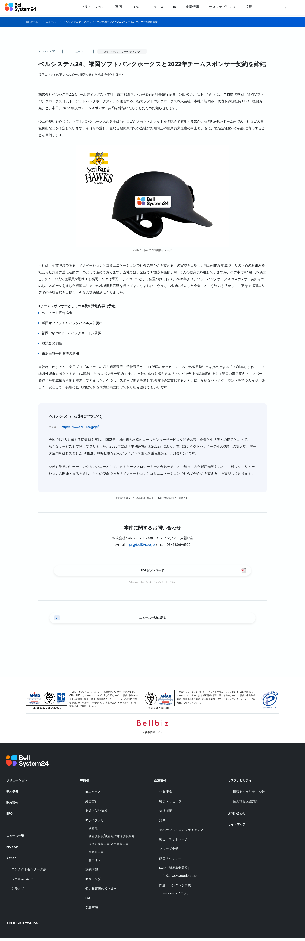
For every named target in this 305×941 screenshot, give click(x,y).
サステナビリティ (228, 8)
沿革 (162, 823)
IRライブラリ (94, 823)
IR (189, 8)
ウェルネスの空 (22, 879)
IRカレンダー (94, 882)
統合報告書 (96, 855)
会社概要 (165, 813)
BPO (157, 8)
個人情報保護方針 (245, 804)
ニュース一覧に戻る (152, 621)
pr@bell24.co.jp (142, 544)
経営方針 (91, 804)
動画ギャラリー (170, 861)
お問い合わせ (238, 813)
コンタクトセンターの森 (28, 869)
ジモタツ (17, 888)
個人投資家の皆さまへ (101, 891)
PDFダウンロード (152, 571)
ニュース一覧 (16, 835)
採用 (249, 8)
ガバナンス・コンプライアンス (181, 832)
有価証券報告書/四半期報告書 (109, 847)
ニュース (176, 8)
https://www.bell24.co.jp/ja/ (80, 427)
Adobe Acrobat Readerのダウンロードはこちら (152, 584)
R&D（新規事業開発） (175, 870)
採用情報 (13, 806)
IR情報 (85, 783)
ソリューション (118, 8)
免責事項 (91, 910)
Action (12, 858)
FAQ (88, 901)
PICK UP (13, 846)
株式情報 (91, 872)
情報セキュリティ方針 (249, 794)
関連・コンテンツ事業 (175, 888)
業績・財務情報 (96, 813)
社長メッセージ (170, 804)
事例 (142, 8)
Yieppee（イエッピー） (179, 896)
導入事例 (13, 794)
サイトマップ (238, 825)
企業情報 (203, 8)
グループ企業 (168, 851)
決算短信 (95, 831)
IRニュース (93, 794)
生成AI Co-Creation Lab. (180, 879)
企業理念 (165, 794)
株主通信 (95, 863)
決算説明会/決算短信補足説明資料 (112, 839)
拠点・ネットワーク (173, 842)
